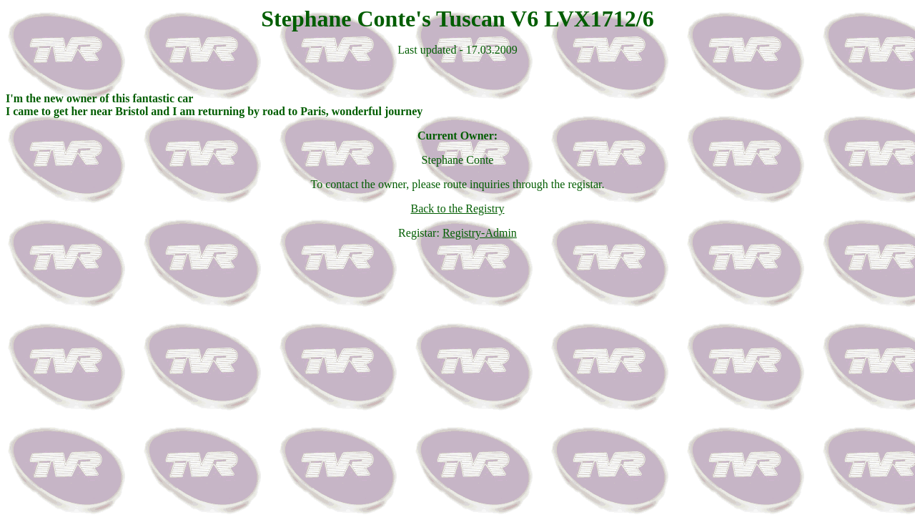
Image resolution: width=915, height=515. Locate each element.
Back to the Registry (457, 208)
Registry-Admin (479, 233)
